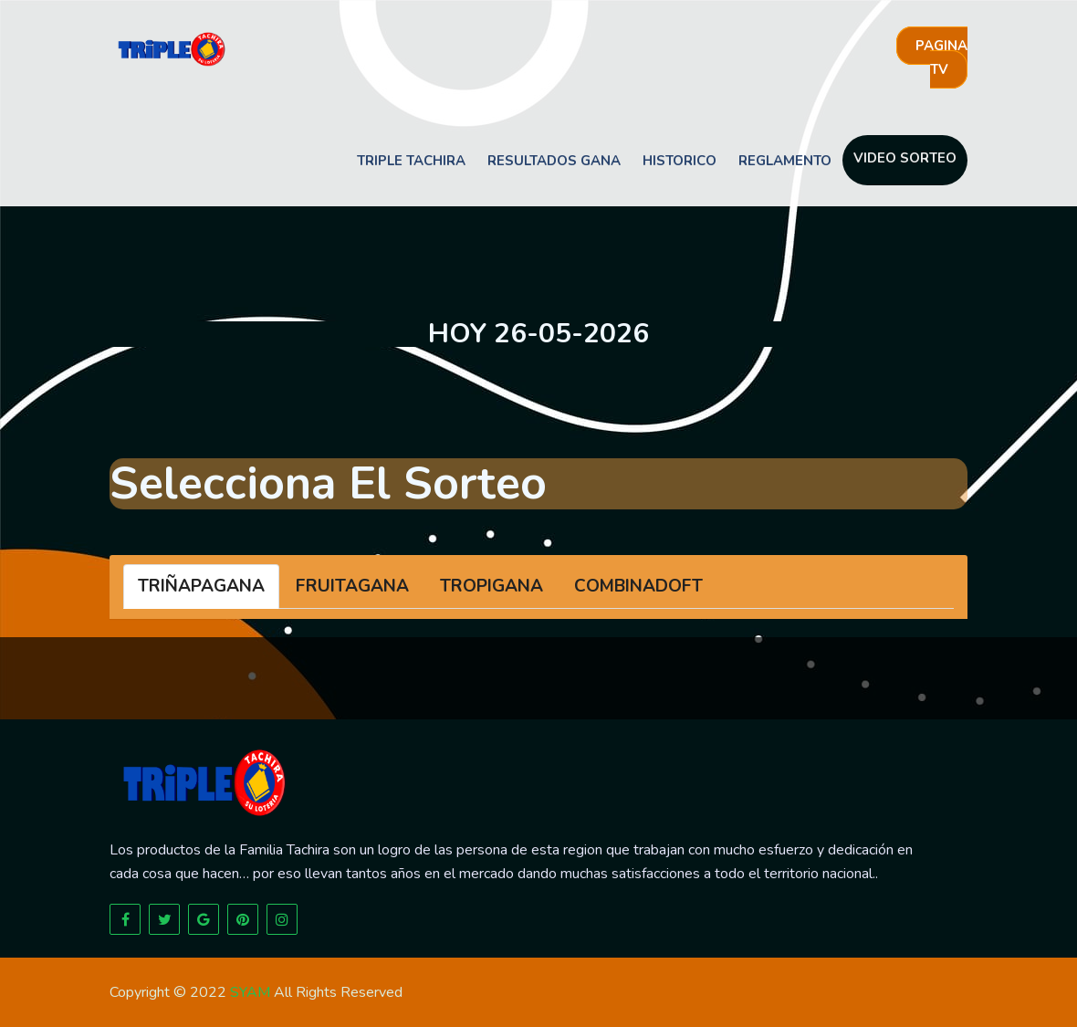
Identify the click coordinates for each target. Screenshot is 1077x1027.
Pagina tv (941, 58)
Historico (679, 161)
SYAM (250, 992)
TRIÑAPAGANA (201, 586)
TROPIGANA (491, 586)
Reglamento (784, 161)
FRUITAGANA (352, 586)
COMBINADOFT (638, 586)
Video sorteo (905, 158)
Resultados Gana (554, 161)
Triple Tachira (411, 161)
